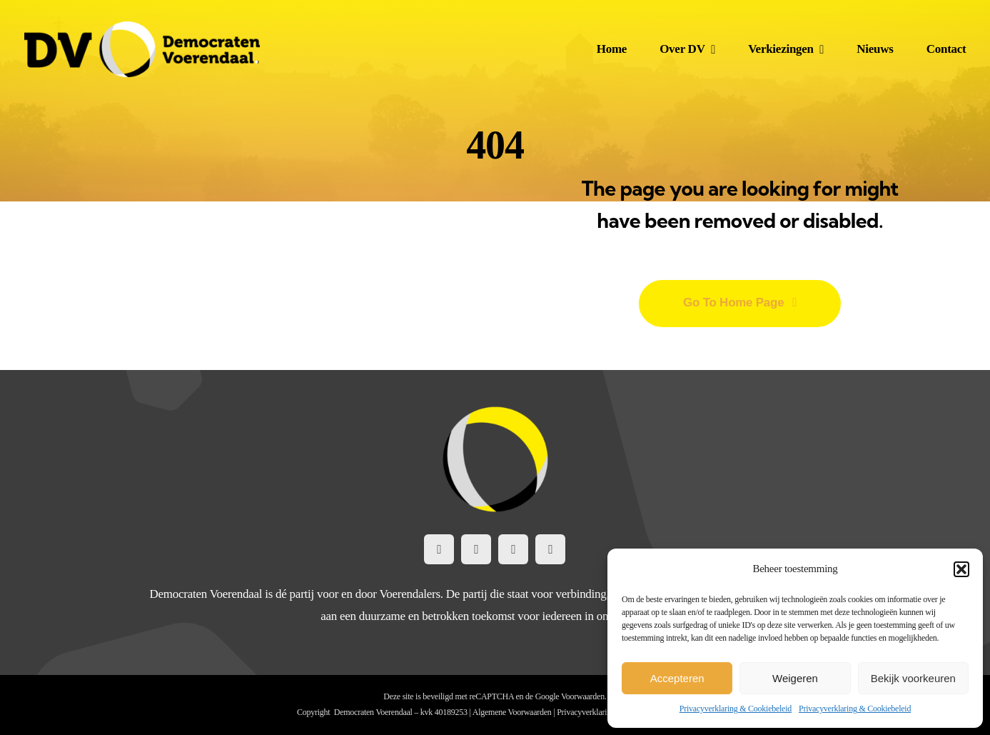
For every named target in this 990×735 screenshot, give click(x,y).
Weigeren (795, 678)
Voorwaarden (583, 696)
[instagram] (476, 549)
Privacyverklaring (586, 712)
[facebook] (439, 549)
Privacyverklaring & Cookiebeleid (736, 709)
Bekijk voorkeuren (913, 678)
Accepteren (677, 678)
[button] (961, 569)
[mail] (550, 549)
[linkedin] (513, 549)
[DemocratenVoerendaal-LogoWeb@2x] (142, 27)
